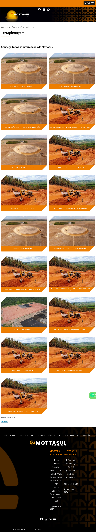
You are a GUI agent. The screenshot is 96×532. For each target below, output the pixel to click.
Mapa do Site (88, 435)
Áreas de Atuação (26, 435)
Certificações (41, 435)
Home (5, 435)
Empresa (13, 435)
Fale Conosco (62, 435)
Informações (75, 435)
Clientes (51, 435)
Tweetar (4, 421)
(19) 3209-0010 (55, 508)
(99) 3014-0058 (70, 491)
